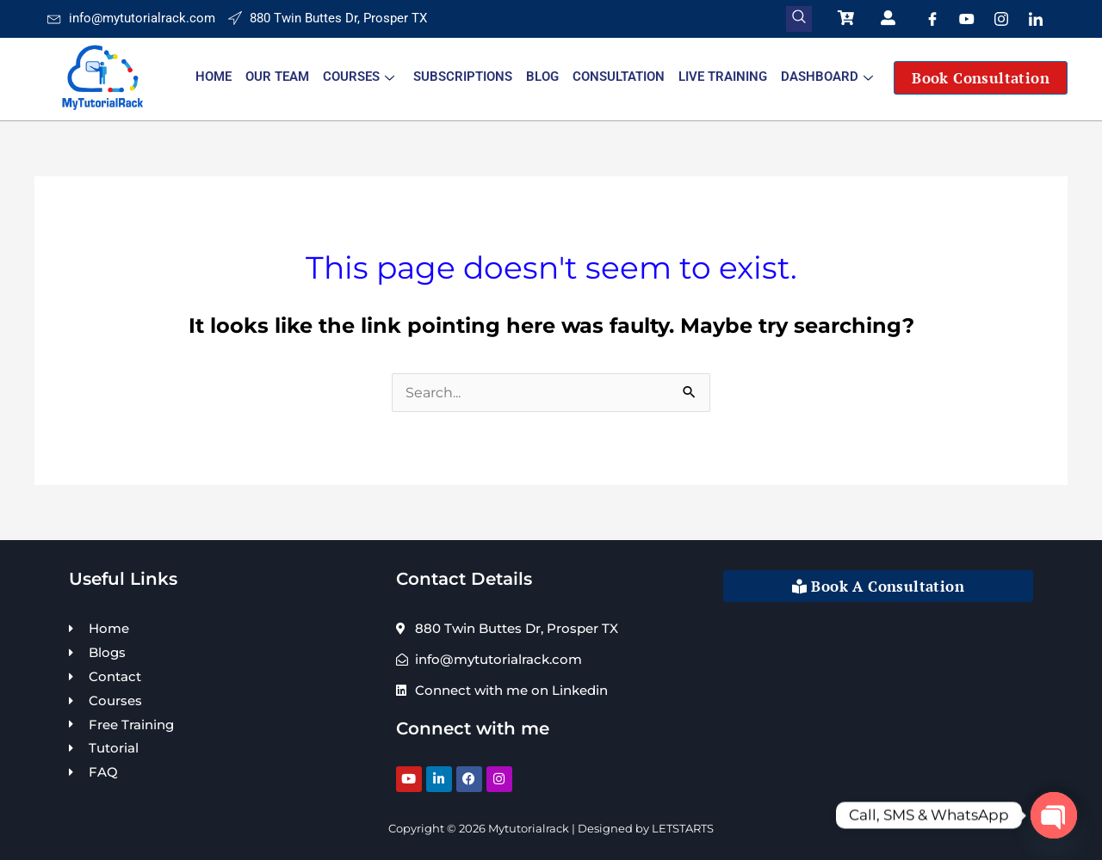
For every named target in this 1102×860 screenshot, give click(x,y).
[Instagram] (1001, 19)
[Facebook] (932, 19)
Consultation (619, 76)
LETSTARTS (683, 828)
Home (213, 76)
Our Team (277, 76)
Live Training (722, 76)
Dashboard (827, 76)
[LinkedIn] (1036, 19)
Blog (542, 76)
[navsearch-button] (799, 19)
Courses (358, 76)
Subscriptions (462, 76)
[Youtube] (967, 19)
